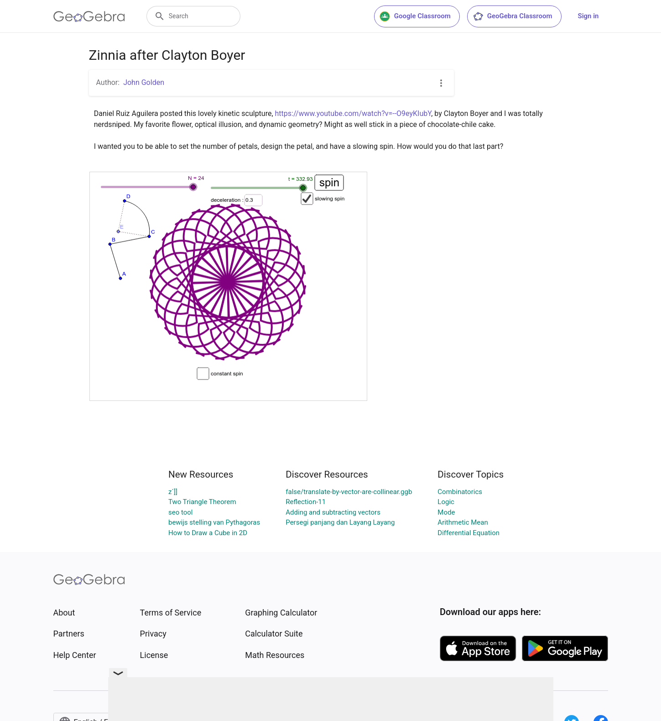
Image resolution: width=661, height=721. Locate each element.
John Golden (143, 82)
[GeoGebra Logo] (89, 16)
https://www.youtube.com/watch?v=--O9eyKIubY (353, 113)
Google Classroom (415, 16)
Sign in (588, 16)
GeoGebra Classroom (512, 16)
